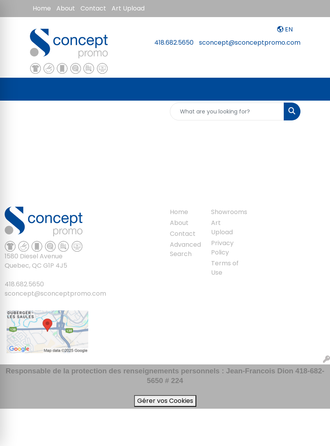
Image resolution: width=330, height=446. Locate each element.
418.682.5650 (174, 42)
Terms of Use (225, 268)
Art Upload (128, 8)
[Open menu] (314, 89)
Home (42, 8)
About (65, 8)
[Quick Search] (227, 111)
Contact (93, 8)
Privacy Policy (222, 248)
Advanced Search (185, 249)
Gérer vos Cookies (165, 400)
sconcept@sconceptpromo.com (249, 42)
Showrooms (227, 211)
